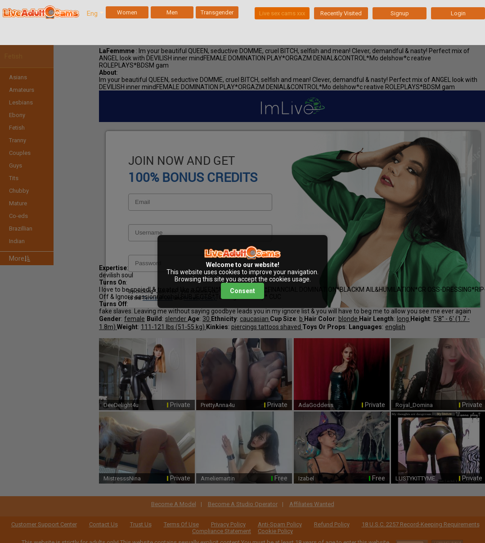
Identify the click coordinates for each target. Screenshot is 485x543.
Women (127, 12)
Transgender (217, 12)
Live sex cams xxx (282, 13)
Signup (400, 13)
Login (458, 13)
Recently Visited (341, 13)
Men (172, 12)
